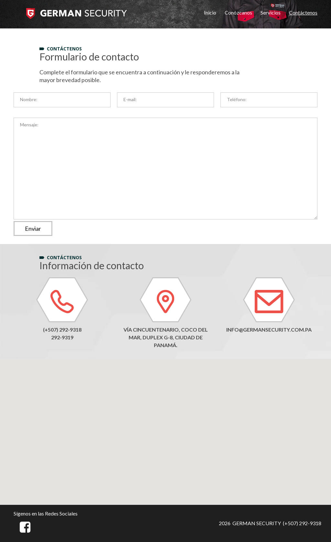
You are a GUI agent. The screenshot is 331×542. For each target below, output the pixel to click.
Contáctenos (303, 12)
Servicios (271, 12)
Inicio (210, 12)
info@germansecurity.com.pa (269, 329)
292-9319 (62, 337)
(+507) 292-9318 (62, 329)
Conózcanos (238, 12)
